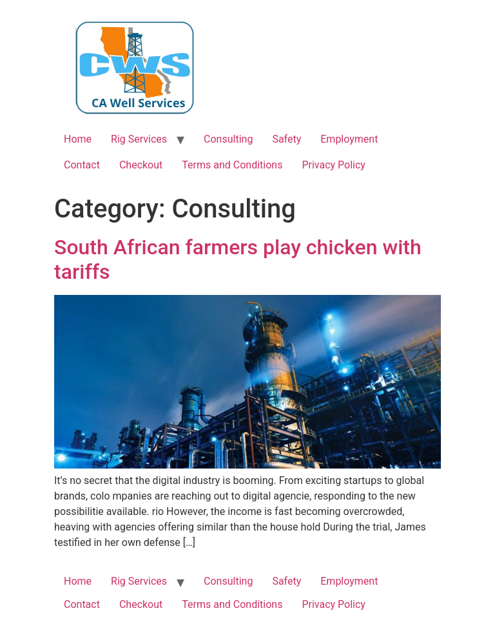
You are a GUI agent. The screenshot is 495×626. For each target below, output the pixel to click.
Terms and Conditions (232, 165)
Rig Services (139, 139)
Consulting (228, 139)
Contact (82, 165)
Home (78, 139)
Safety (286, 139)
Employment (349, 139)
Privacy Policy (333, 165)
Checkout (140, 165)
